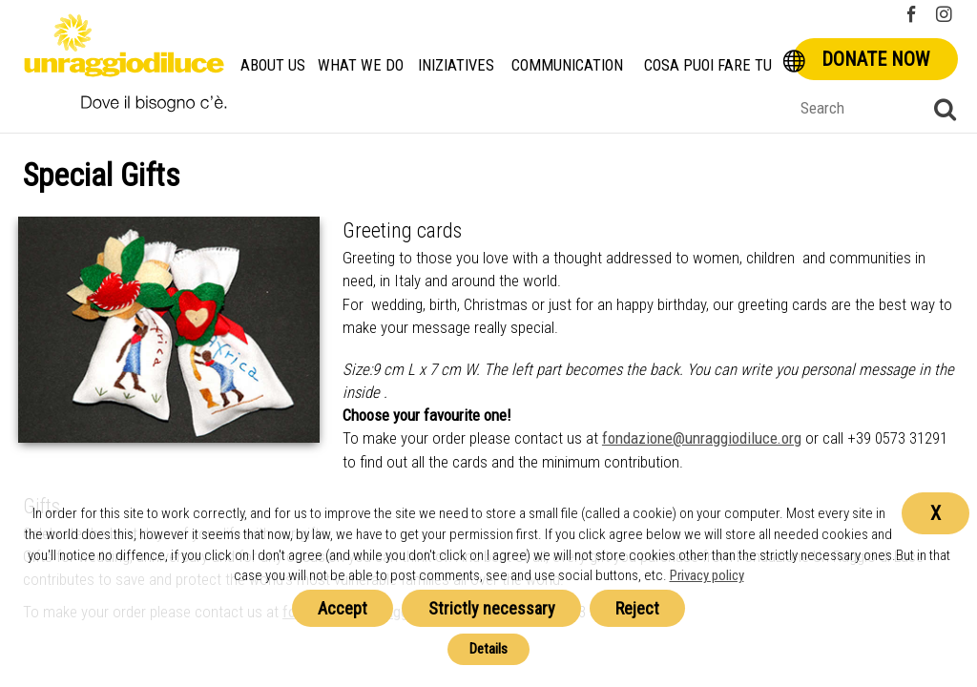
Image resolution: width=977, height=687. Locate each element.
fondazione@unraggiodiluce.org (701, 438)
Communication (567, 65)
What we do (361, 65)
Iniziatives (456, 65)
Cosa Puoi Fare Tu (708, 65)
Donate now (875, 59)
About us (272, 65)
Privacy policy (707, 575)
